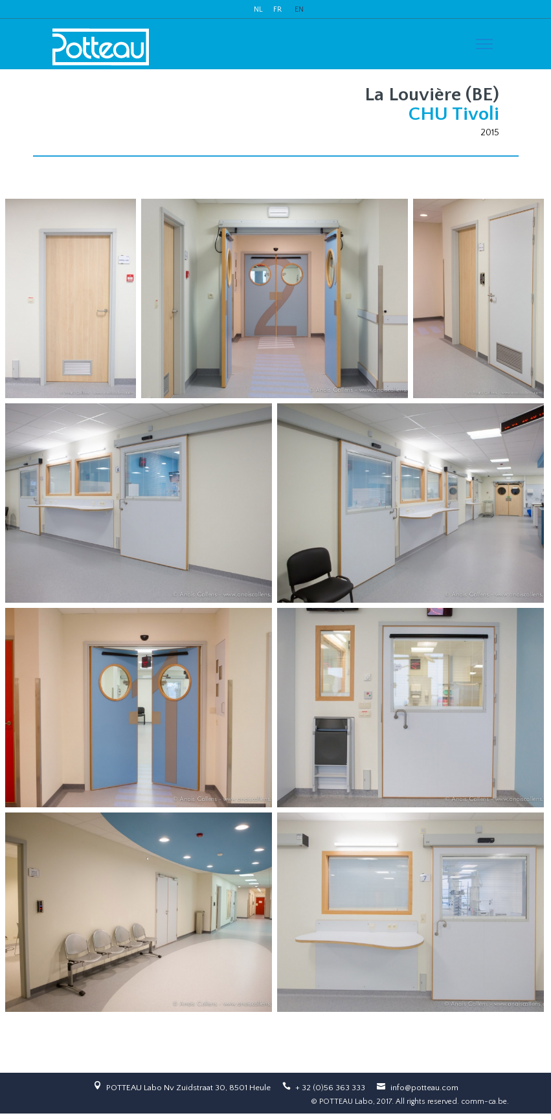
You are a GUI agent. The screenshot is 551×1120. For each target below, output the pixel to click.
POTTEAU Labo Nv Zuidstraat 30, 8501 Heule (188, 1087)
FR (277, 9)
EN (299, 9)
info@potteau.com (424, 1087)
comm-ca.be (484, 1101)
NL (258, 9)
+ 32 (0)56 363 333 (330, 1087)
